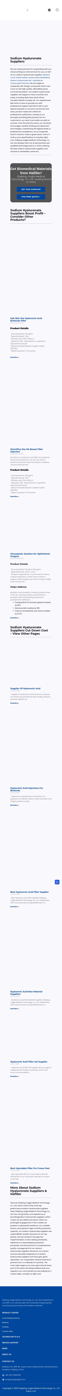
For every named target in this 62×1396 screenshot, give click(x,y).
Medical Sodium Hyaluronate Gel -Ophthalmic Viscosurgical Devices (30, 80)
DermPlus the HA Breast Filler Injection (26, 450)
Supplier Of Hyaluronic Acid (25, 688)
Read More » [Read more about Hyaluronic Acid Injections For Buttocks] (14, 805)
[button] (27, 10)
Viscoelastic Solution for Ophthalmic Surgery (30, 555)
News (4, 1348)
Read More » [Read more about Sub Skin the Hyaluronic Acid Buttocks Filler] (14, 357)
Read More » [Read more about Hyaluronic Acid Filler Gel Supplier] (14, 1076)
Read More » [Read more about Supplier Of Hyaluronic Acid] (14, 703)
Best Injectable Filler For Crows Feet (30, 1168)
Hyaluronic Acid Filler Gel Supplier (28, 1061)
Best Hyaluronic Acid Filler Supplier (29, 892)
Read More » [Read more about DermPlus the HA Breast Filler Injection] (14, 496)
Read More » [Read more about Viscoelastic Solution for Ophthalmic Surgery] (14, 618)
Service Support (10, 1342)
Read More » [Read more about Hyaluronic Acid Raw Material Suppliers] (14, 1009)
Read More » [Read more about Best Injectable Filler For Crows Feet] (14, 1183)
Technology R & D (11, 1336)
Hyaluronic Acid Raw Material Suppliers (26, 992)
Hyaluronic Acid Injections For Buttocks (26, 789)
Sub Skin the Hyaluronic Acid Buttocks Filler (26, 319)
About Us (6, 1354)
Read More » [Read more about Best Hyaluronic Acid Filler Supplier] (14, 907)
